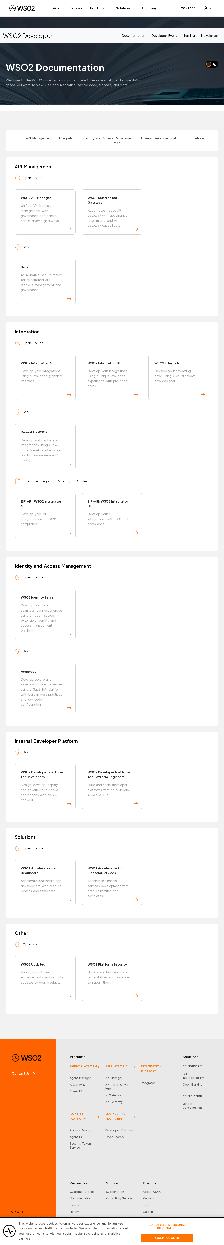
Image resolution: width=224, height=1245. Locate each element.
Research (76, 1196)
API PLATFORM (116, 1038)
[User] (207, 8)
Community (151, 1196)
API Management (39, 138)
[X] (20, 1194)
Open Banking (193, 1056)
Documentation (133, 35)
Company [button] (151, 8)
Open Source (79, 1190)
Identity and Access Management (108, 138)
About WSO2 (152, 1163)
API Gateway (114, 1073)
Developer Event (164, 35)
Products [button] (99, 8)
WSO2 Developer (25, 35)
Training (189, 35)
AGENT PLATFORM (83, 1038)
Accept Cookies (167, 1240)
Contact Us (23, 1045)
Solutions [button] (125, 8)
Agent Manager (80, 1049)
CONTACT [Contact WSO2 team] (188, 8)
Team (147, 1176)
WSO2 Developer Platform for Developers (46, 767)
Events (74, 1176)
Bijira (46, 279)
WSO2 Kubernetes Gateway (113, 213)
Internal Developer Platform (162, 138)
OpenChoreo (114, 1108)
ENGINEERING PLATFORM (115, 1088)
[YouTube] (38, 1194)
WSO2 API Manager (46, 213)
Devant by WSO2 (46, 439)
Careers (148, 1183)
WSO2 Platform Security (113, 954)
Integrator (148, 1054)
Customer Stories (82, 1163)
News (147, 1190)
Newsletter (209, 35)
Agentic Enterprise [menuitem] (67, 8)
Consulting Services (120, 1170)
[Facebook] (11, 1194)
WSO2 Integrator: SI (179, 372)
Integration (67, 138)
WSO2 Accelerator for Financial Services (113, 861)
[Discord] (47, 1194)
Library (74, 1183)
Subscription (115, 1163)
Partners (148, 1170)
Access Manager (81, 1102)
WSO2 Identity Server (46, 601)
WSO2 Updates (46, 954)
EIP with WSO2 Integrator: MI (46, 505)
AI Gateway (77, 1056)
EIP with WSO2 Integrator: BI (113, 505)
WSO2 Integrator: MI (46, 372)
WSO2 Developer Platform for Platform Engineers (113, 767)
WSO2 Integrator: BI (113, 372)
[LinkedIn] (29, 1194)
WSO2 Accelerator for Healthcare (46, 861)
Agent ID (76, 1063)
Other (115, 143)
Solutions (197, 138)
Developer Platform (119, 1102)
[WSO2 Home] (22, 8)
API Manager (113, 1049)
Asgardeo (46, 672)
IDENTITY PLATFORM (78, 1088)
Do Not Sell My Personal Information (167, 1229)
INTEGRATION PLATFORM (151, 1040)
